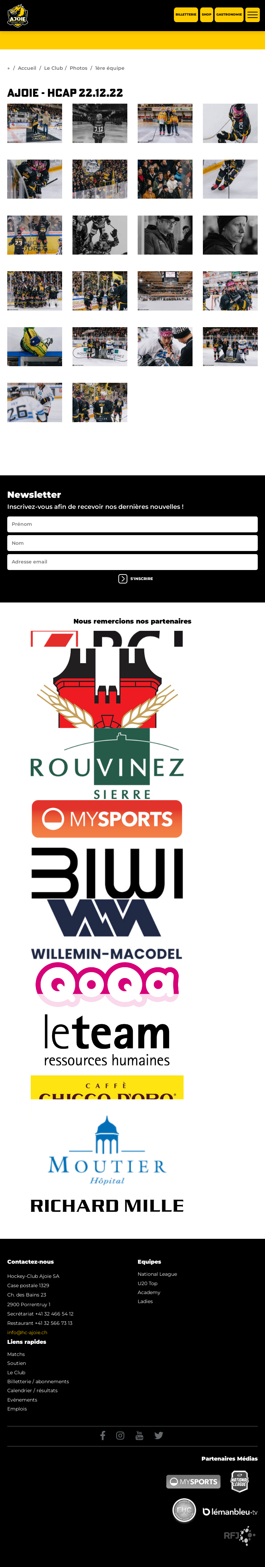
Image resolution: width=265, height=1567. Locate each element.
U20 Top (147, 1283)
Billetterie (186, 15)
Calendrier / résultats (32, 1390)
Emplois (17, 1409)
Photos (78, 68)
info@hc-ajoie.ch (27, 1332)
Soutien (16, 1363)
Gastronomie (229, 15)
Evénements (22, 1400)
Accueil (27, 68)
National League (157, 1274)
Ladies (145, 1301)
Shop (207, 15)
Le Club (53, 68)
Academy (149, 1292)
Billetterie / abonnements (38, 1381)
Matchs (16, 1354)
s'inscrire (135, 578)
